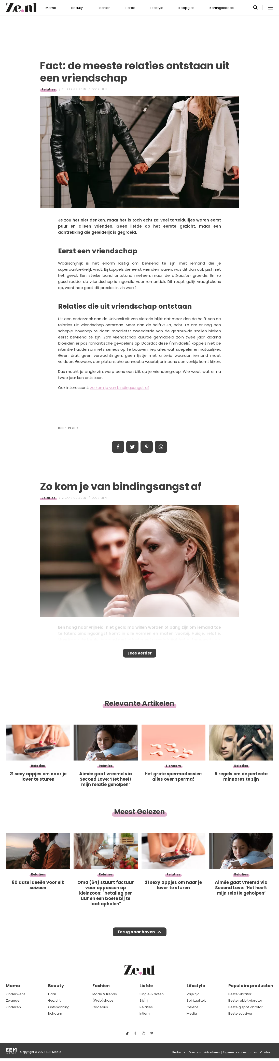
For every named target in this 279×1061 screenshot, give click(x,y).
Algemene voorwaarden (240, 1052)
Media (192, 1013)
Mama (51, 7)
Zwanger (13, 1000)
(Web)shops (103, 1000)
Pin (147, 447)
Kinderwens (15, 994)
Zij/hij (144, 1000)
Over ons (194, 1052)
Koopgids (186, 7)
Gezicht (54, 1000)
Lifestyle (156, 7)
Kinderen (13, 1007)
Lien (104, 89)
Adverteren (212, 1052)
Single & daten (152, 994)
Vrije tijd (193, 994)
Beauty (77, 7)
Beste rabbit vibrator (245, 1000)
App (161, 447)
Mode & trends (104, 994)
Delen (118, 447)
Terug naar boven (136, 937)
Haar (52, 994)
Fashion (104, 7)
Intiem (145, 1013)
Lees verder (139, 655)
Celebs (193, 1007)
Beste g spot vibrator (245, 1007)
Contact (266, 1052)
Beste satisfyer (240, 1013)
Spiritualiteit (196, 1000)
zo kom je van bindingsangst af (119, 387)
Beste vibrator (240, 994)
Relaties (48, 89)
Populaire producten (250, 986)
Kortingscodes (222, 7)
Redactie (178, 1052)
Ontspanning (58, 1007)
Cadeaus (100, 1007)
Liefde (130, 7)
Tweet (132, 447)
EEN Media (53, 1052)
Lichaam (55, 1013)
